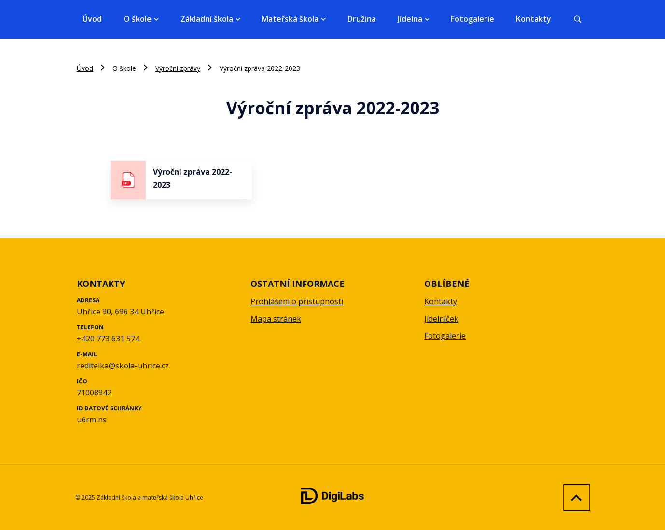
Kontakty (533, 19)
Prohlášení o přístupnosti (296, 301)
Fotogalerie (472, 19)
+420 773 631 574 (108, 338)
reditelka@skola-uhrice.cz (123, 365)
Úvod (92, 19)
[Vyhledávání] (577, 19)
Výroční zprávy (177, 68)
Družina (361, 19)
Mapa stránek (275, 318)
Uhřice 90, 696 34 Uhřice (120, 311)
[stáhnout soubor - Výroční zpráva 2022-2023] (181, 180)
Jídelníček (441, 318)
